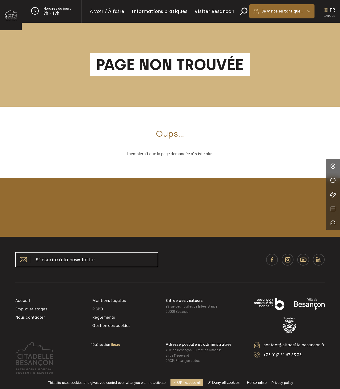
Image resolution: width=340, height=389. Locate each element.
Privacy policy (282, 383)
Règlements (103, 317)
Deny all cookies (224, 383)
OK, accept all (186, 383)
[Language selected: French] (329, 11)
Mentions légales (109, 300)
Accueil (22, 300)
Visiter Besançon (214, 11)
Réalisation (105, 345)
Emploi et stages (31, 309)
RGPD (97, 309)
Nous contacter (30, 317)
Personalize (257, 383)
